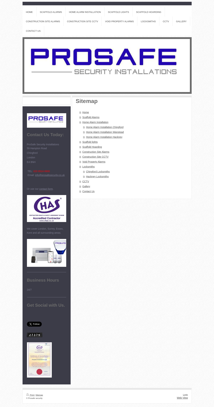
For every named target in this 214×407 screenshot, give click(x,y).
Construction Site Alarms (95, 151)
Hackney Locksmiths (97, 176)
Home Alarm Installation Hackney (104, 137)
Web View (182, 397)
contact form (46, 188)
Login (185, 395)
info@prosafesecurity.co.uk (50, 175)
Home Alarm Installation (95, 122)
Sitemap (39, 395)
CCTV (85, 181)
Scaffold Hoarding (92, 146)
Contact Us (88, 191)
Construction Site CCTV (95, 156)
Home (85, 112)
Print (30, 395)
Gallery (86, 186)
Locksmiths (88, 166)
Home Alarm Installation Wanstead (105, 132)
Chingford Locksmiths (98, 171)
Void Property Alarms (94, 161)
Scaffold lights (90, 142)
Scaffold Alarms (91, 117)
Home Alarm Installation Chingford (104, 127)
